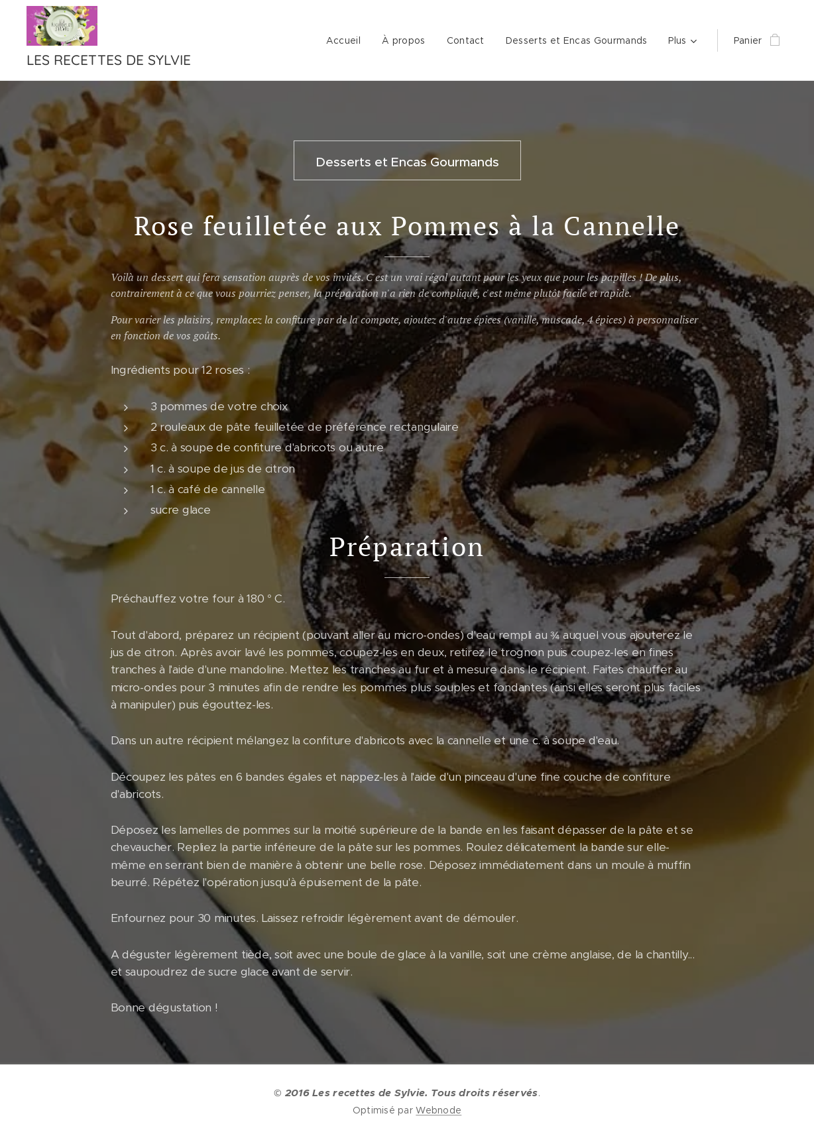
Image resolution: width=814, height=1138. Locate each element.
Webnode (438, 1110)
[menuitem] (347, 40)
